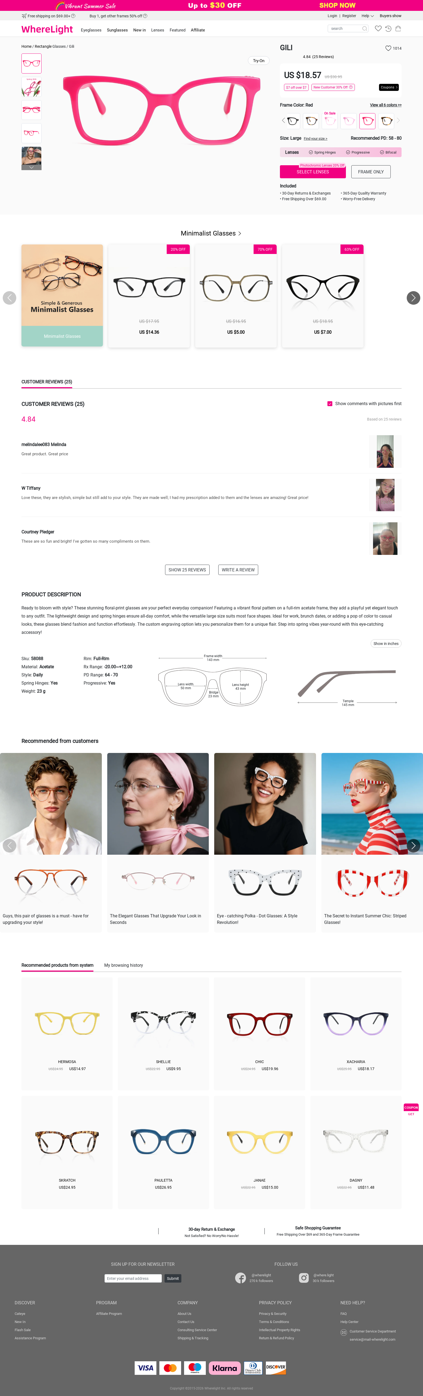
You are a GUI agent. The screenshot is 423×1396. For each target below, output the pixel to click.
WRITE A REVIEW (238, 570)
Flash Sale (23, 1329)
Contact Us (186, 1321)
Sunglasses (117, 30)
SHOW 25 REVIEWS (187, 570)
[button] (31, 167)
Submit (173, 1278)
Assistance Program (30, 1337)
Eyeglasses (91, 30)
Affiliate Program (109, 1313)
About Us (184, 1313)
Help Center (349, 1321)
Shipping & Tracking (193, 1337)
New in (139, 30)
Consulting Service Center (197, 1329)
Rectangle (43, 46)
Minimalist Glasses (211, 233)
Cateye (20, 1313)
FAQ (343, 1313)
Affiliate (198, 30)
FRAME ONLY (371, 171)
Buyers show (391, 15)
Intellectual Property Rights (279, 1329)
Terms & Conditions (274, 1321)
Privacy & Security (272, 1313)
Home (26, 46)
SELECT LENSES (321, 169)
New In (20, 1321)
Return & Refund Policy (276, 1337)
